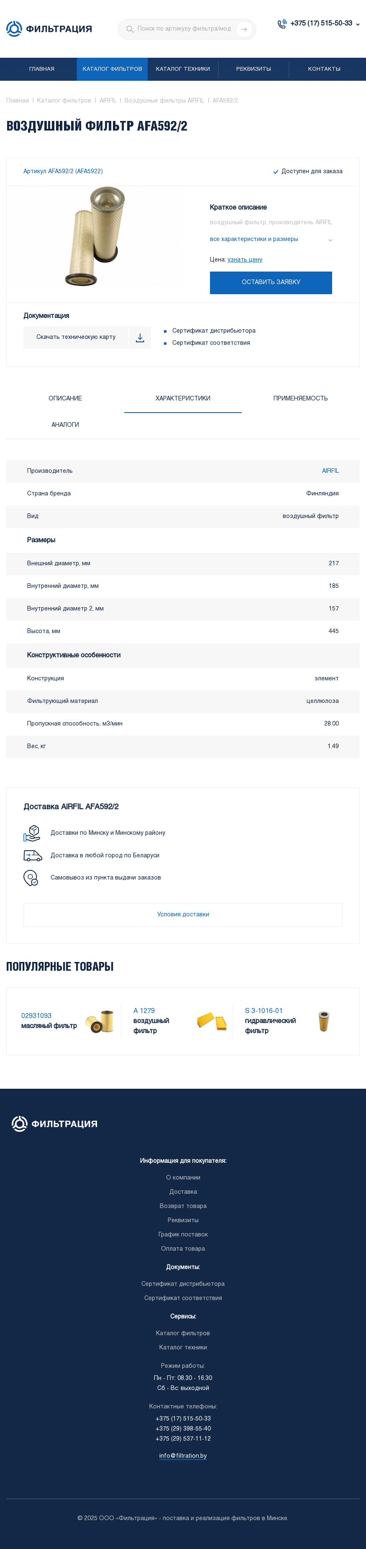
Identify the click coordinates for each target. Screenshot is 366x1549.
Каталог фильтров (112, 69)
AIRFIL (330, 471)
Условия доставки (183, 915)
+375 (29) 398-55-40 (183, 1429)
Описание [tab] (65, 399)
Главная (41, 69)
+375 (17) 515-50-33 (321, 24)
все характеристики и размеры (254, 239)
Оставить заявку (271, 282)
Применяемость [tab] (301, 399)
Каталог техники (183, 69)
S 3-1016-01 (264, 1011)
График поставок (183, 1235)
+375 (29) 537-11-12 (183, 1439)
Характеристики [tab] (183, 399)
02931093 (36, 1016)
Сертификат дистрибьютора (214, 331)
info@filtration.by (183, 1456)
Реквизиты (253, 69)
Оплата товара (183, 1249)
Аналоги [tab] (65, 425)
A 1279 (144, 1011)
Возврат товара (183, 1206)
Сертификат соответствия (211, 343)
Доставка (183, 1192)
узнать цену (245, 260)
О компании (183, 1178)
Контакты (324, 69)
